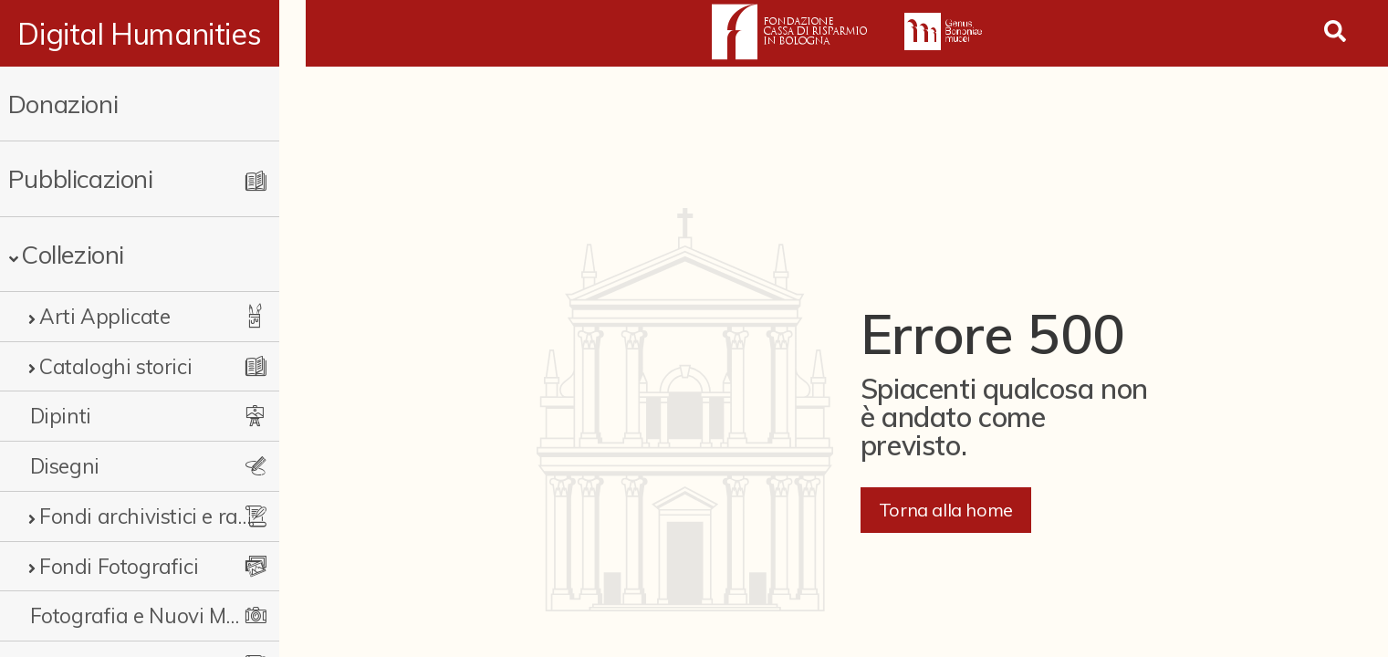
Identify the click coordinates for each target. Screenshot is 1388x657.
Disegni (64, 466)
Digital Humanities (153, 34)
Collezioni (72, 254)
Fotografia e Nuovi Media (148, 615)
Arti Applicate (104, 316)
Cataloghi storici (115, 366)
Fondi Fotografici (118, 566)
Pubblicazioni (80, 178)
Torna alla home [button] (946, 509)
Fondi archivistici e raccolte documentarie (157, 516)
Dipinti (60, 415)
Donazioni (63, 104)
